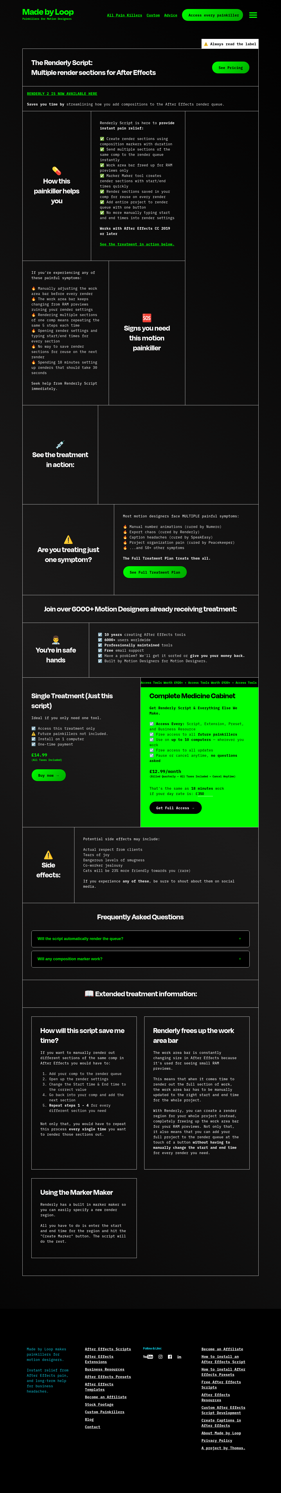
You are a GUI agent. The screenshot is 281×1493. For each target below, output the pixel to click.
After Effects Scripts (108, 1348)
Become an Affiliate (106, 1396)
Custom (153, 15)
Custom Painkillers (104, 1411)
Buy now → (48, 775)
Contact (92, 1426)
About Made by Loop (221, 1432)
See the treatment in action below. (137, 244)
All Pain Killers (124, 15)
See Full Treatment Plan (155, 572)
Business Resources (104, 1369)
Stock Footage (99, 1404)
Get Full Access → (175, 807)
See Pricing (231, 67)
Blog (89, 1419)
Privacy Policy (217, 1440)
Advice (170, 15)
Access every (214, 15)
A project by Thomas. (223, 1447)
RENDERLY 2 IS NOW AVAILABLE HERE (62, 93)
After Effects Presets (108, 1376)
